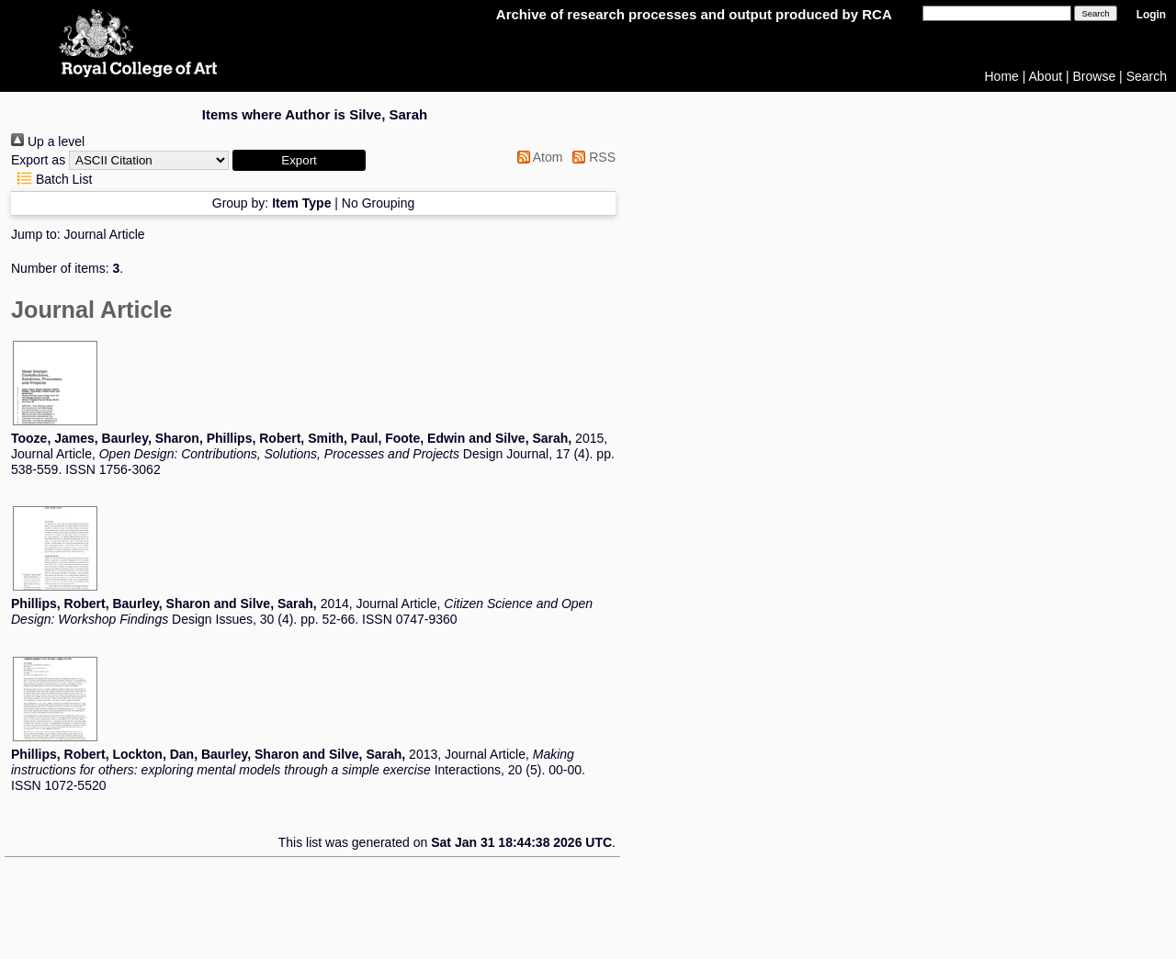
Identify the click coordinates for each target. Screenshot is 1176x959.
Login (1151, 14)
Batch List (51, 179)
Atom (537, 157)
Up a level (48, 141)
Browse (1094, 76)
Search (1146, 76)
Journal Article (104, 234)
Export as (38, 159)
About (1046, 76)
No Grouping (378, 203)
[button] (299, 160)
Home (1002, 76)
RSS (591, 157)
